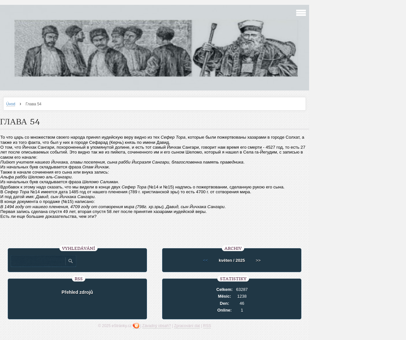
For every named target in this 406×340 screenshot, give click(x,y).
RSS (207, 326)
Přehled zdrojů (77, 292)
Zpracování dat (187, 326)
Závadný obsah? (156, 326)
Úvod (10, 104)
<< (205, 260)
